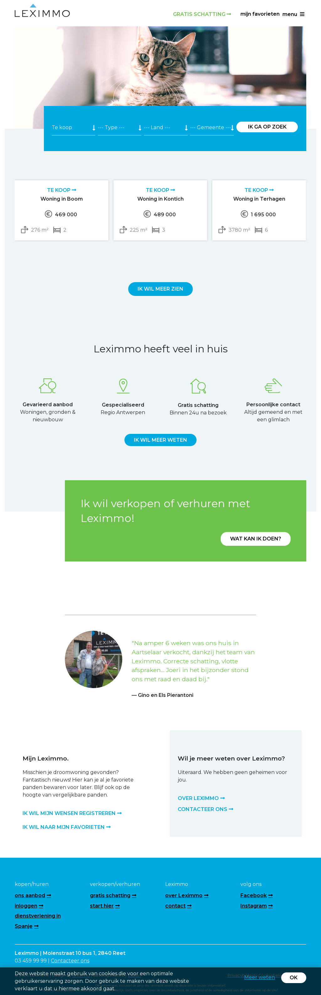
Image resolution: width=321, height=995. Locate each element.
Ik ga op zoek (267, 127)
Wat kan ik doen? (255, 539)
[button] (79, 657)
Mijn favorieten (260, 14)
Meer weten (259, 977)
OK (293, 978)
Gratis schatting (202, 14)
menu (293, 14)
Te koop (61, 190)
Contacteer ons (70, 961)
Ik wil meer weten (160, 440)
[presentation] (153, 255)
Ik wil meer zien (160, 289)
